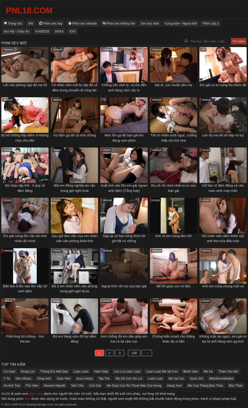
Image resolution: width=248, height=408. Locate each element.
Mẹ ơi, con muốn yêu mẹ (173, 85)
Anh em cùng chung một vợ (223, 286)
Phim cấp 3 (211, 23)
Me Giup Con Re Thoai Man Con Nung (134, 385)
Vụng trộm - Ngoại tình (181, 23)
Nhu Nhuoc (24, 378)
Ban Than (236, 385)
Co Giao (9, 371)
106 (134, 353)
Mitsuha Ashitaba (221, 378)
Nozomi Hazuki (54, 385)
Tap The (104, 378)
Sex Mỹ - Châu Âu (16, 31)
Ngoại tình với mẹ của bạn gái (124, 286)
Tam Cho (77, 385)
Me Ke (208, 371)
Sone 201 (197, 378)
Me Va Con (176, 378)
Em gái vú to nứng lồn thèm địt (223, 85)
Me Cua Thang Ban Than (205, 385)
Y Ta (7, 378)
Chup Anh (44, 378)
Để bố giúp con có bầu (174, 286)
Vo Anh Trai (12, 385)
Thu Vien (32, 385)
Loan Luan (81, 371)
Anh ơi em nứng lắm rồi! (173, 236)
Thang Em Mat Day (54, 371)
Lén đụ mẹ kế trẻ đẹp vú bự (223, 135)
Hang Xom (174, 385)
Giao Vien (64, 378)
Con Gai (95, 385)
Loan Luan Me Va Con (162, 371)
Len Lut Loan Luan (127, 371)
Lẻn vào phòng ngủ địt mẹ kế (25, 85)
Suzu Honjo (84, 378)
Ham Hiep (101, 371)
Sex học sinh (150, 23)
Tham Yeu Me (228, 371)
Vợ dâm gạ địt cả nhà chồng (74, 135)
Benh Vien (190, 371)
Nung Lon (28, 371)
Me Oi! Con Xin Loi (128, 378)
